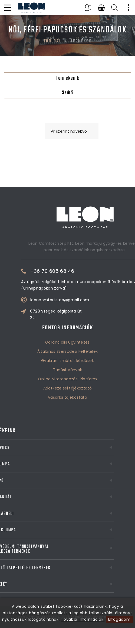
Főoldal (52, 41)
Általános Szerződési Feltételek (67, 336)
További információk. (82, 619)
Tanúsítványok (67, 354)
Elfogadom (119, 619)
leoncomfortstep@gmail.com (81, 300)
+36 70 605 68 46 (74, 271)
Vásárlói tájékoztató (67, 382)
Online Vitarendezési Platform (67, 364)
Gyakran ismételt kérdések (67, 345)
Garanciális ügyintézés (67, 327)
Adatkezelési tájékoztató (67, 373)
